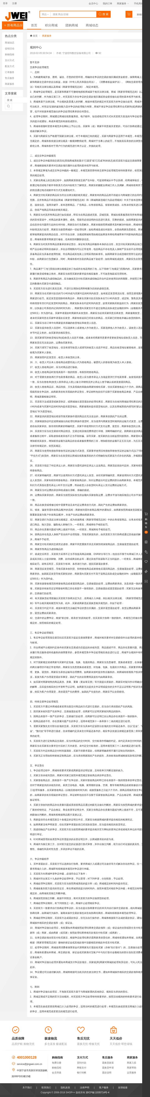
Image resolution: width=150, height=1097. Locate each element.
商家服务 (123, 3)
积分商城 (51, 25)
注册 (14, 3)
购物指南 (9, 54)
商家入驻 (131, 1062)
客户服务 (103, 1087)
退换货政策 (108, 1062)
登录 (5, 3)
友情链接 (122, 1087)
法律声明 (84, 1087)
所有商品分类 (13, 26)
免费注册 (56, 1062)
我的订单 (107, 3)
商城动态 (92, 25)
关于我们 (27, 1087)
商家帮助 (131, 1067)
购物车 (140, 14)
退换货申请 (108, 1067)
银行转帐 (81, 1072)
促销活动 (9, 48)
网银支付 (81, 1067)
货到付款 (81, 1062)
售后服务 (9, 78)
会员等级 (56, 1072)
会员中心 (93, 3)
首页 (34, 25)
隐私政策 (65, 1087)
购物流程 (56, 1067)
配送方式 (9, 66)
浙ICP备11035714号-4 (97, 1092)
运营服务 (131, 1072)
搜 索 (103, 14)
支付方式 (9, 60)
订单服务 (9, 72)
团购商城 (71, 25)
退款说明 (106, 1072)
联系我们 (46, 1087)
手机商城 (140, 3)
